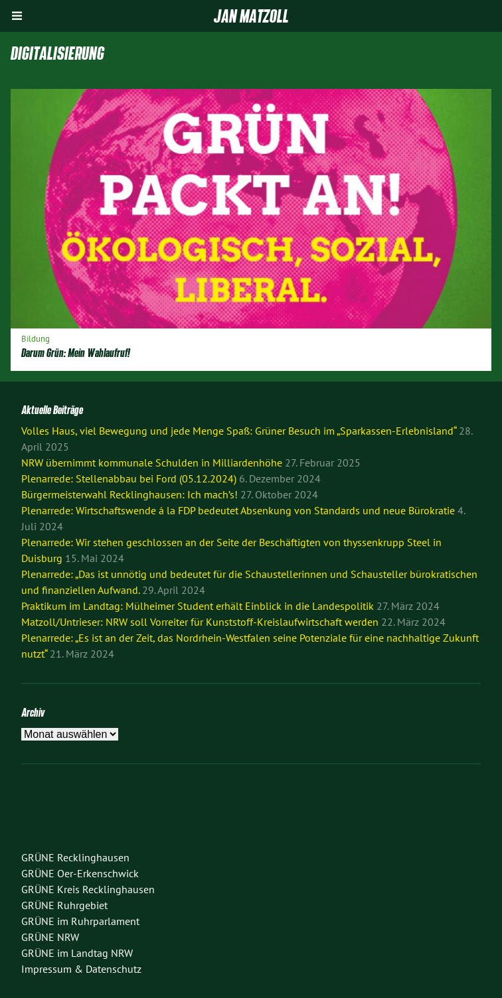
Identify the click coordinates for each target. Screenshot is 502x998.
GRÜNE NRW (50, 937)
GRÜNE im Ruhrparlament (80, 921)
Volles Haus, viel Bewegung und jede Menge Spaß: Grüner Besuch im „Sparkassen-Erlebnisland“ (238, 430)
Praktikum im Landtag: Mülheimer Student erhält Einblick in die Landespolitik (197, 605)
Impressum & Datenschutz (81, 968)
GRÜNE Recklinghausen (75, 857)
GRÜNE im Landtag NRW (77, 953)
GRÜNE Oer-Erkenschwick (80, 873)
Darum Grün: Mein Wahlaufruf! (75, 352)
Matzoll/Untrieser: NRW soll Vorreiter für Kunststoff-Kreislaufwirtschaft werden (199, 621)
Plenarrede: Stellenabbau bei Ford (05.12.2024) (128, 478)
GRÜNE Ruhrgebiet (64, 905)
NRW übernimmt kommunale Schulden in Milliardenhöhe (151, 462)
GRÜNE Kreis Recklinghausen (88, 889)
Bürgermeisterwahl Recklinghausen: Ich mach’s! (129, 494)
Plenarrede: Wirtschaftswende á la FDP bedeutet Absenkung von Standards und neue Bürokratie (238, 510)
